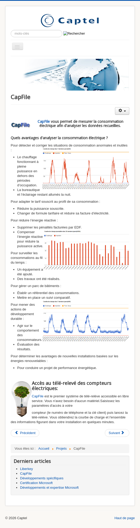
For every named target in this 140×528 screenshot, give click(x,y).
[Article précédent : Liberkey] (25, 433)
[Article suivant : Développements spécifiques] (117, 433)
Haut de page (124, 518)
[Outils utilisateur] (122, 111)
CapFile (44, 121)
